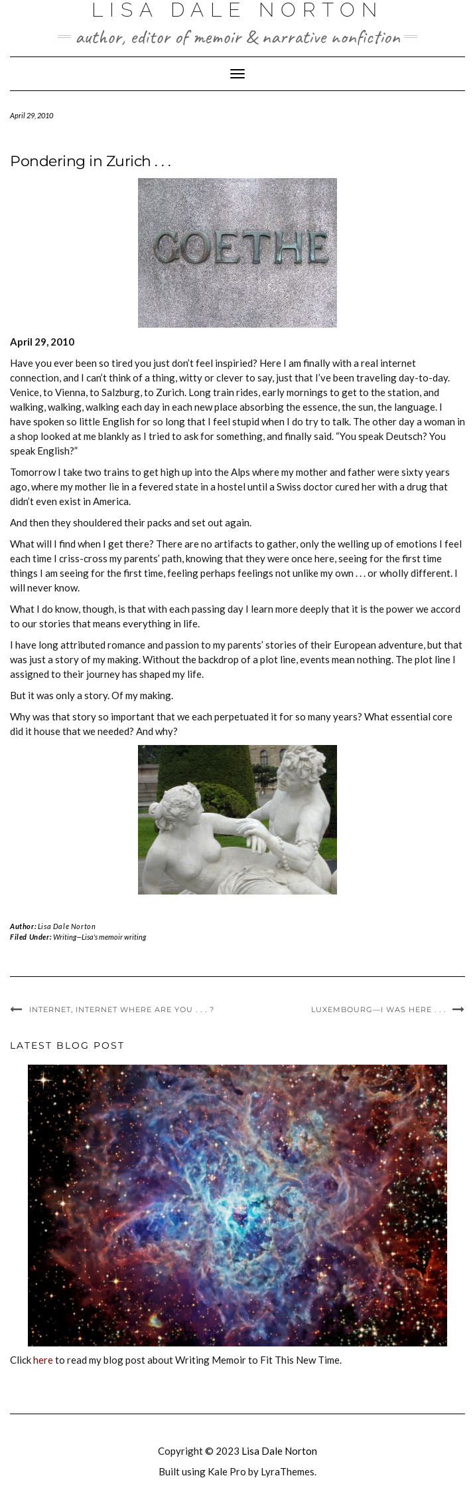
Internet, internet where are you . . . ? (121, 1009)
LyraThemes (287, 1471)
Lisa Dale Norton (67, 926)
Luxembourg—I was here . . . (378, 1009)
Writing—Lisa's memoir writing (99, 936)
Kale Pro (227, 1471)
